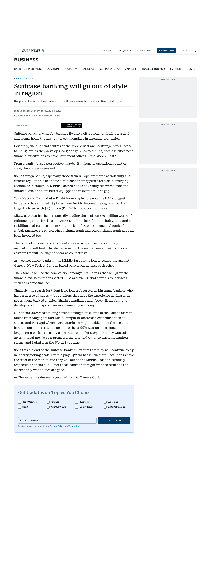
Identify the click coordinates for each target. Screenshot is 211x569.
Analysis (29, 78)
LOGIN (184, 50)
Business (18, 78)
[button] (16, 50)
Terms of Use (74, 426)
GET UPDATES (114, 420)
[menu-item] (28, 69)
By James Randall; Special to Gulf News (37, 115)
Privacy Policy (57, 426)
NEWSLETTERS (166, 50)
